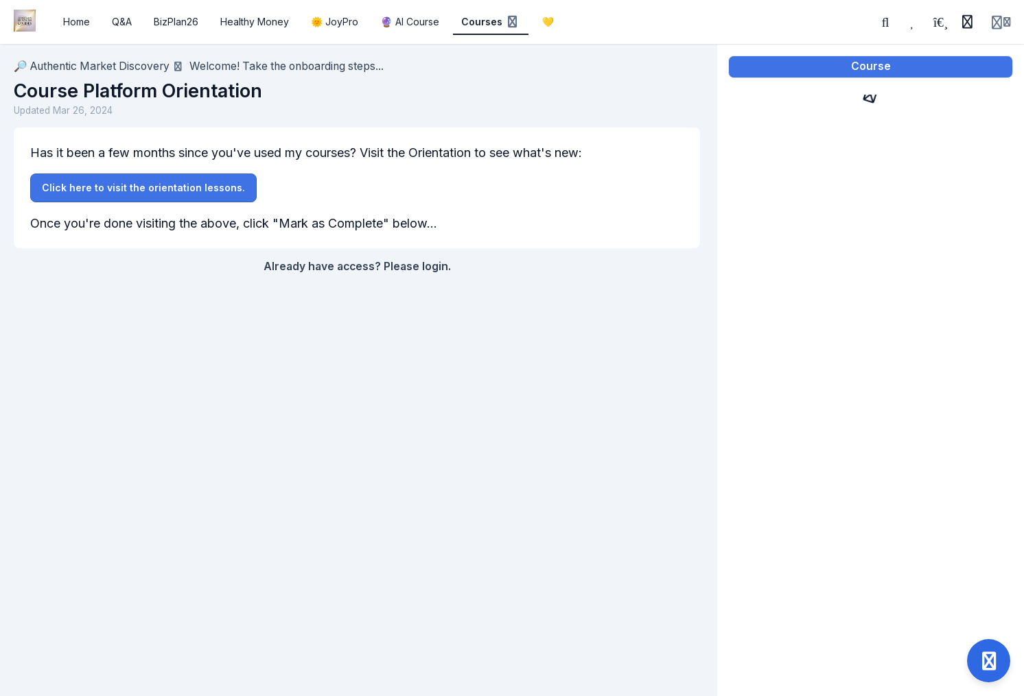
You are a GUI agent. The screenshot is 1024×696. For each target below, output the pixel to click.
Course (871, 66)
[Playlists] (940, 22)
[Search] (885, 22)
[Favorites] (913, 22)
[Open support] (988, 660)
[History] (967, 22)
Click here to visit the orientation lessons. (143, 187)
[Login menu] (1001, 22)
